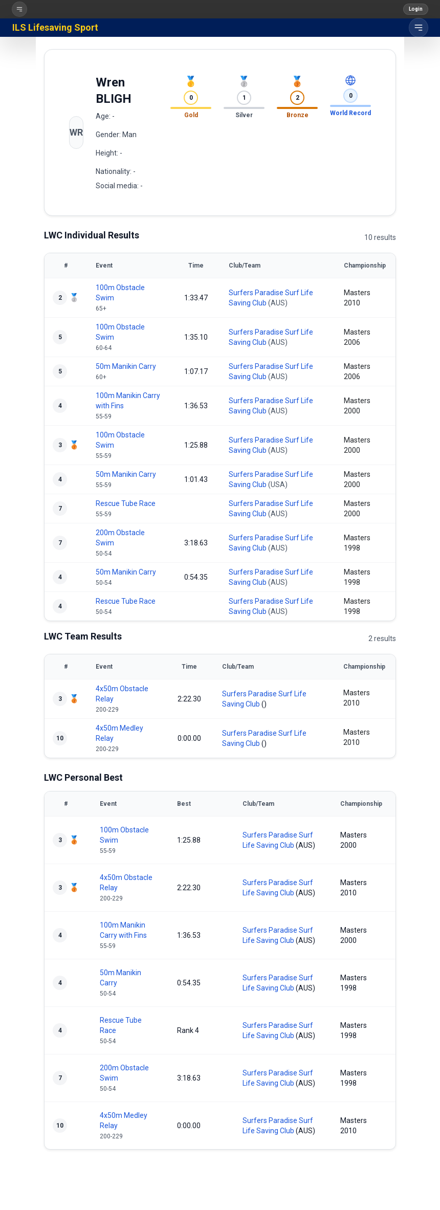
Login (416, 9)
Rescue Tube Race (126, 503)
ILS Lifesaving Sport (55, 27)
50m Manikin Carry (126, 366)
